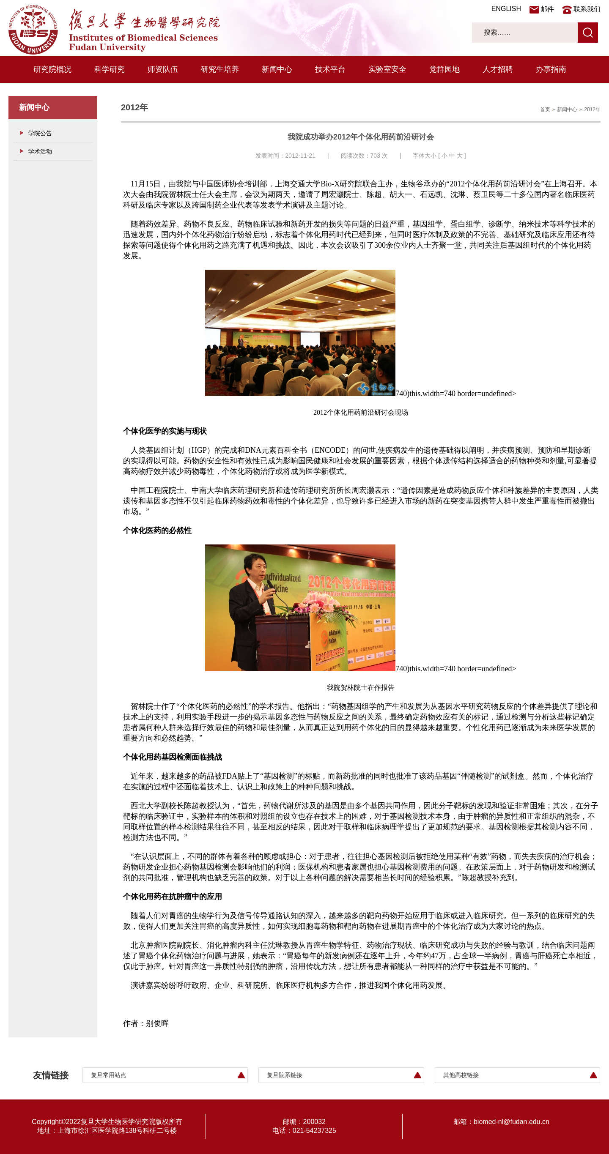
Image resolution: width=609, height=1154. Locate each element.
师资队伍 (163, 69)
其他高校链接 (461, 1075)
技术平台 (330, 69)
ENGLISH (506, 8)
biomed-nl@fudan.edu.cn (511, 1121)
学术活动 (40, 151)
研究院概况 (52, 69)
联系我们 (587, 9)
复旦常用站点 (108, 1075)
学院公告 (40, 133)
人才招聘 (498, 69)
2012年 (592, 109)
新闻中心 (277, 69)
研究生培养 (220, 69)
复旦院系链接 (284, 1075)
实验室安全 (387, 69)
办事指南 (551, 69)
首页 (545, 109)
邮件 (547, 9)
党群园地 (444, 69)
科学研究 (109, 69)
